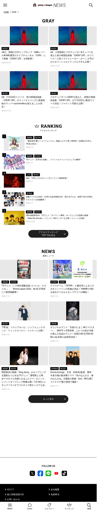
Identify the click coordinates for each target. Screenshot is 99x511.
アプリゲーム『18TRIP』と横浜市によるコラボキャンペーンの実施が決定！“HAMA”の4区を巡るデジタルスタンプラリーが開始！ (72, 288)
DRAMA (54, 369)
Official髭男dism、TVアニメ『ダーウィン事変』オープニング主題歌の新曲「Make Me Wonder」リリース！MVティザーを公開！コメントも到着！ (57, 217)
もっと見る (48, 399)
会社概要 (55, 489)
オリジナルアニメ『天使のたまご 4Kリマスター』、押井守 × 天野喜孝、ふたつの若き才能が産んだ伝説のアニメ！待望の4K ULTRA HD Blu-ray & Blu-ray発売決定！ (72, 332)
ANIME (29, 138)
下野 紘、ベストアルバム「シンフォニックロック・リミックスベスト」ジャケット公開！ (23, 329)
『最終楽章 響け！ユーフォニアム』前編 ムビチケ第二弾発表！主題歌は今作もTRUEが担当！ (58, 142)
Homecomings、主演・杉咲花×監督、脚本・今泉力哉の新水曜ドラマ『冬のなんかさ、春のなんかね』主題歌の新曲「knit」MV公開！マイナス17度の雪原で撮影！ (72, 377)
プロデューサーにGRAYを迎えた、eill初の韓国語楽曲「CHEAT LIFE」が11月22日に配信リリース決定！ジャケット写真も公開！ (72, 100)
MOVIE (38, 138)
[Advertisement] (48, 432)
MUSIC (5, 49)
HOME (6, 12)
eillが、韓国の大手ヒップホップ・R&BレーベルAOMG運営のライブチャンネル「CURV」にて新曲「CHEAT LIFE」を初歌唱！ (24, 55)
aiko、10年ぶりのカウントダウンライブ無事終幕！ (47, 178)
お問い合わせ (13, 499)
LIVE (28, 175)
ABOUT (10, 489)
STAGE (29, 193)
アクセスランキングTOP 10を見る (48, 233)
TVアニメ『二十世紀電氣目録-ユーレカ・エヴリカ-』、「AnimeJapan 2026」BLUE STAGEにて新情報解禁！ (24, 288)
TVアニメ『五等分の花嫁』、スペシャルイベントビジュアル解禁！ (54, 159)
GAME (62, 282)
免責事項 (55, 494)
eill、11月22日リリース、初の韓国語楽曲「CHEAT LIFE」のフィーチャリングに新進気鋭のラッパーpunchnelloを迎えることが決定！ (23, 102)
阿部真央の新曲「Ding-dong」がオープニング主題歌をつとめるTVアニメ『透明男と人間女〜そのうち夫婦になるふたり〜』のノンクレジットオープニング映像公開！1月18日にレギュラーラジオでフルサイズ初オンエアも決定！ (24, 379)
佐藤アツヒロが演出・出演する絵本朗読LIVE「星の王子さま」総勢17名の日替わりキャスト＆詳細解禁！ (59, 198)
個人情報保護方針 (15, 494)
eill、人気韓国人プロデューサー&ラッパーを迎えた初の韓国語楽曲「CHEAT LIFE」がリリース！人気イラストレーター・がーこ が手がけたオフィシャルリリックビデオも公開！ (72, 57)
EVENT (38, 156)
